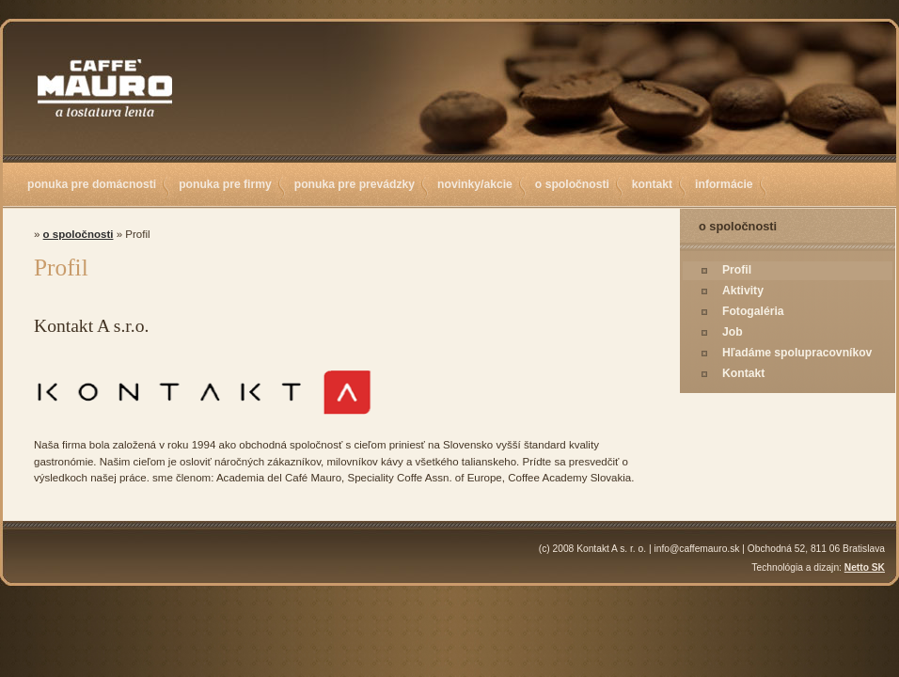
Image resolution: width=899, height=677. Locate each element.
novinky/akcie (475, 184)
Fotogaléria (753, 311)
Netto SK (864, 567)
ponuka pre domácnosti (91, 184)
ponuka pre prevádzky (354, 184)
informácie (723, 184)
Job (732, 331)
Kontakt (743, 373)
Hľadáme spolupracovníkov (797, 352)
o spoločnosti (572, 184)
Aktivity (743, 290)
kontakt (652, 184)
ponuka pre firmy (225, 184)
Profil (736, 269)
